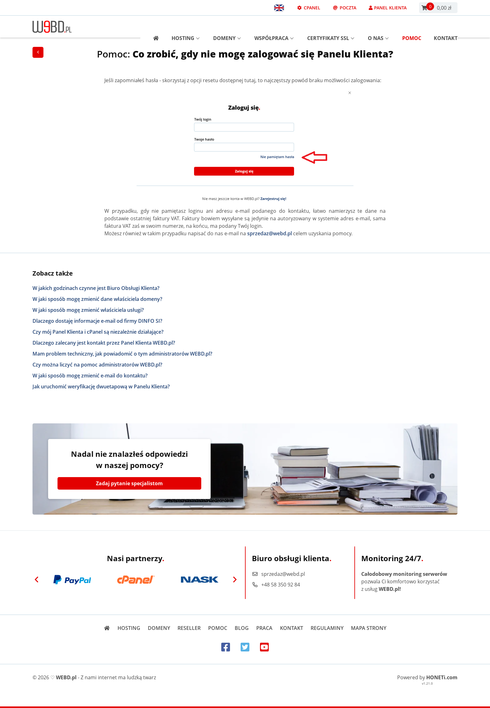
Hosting (186, 26)
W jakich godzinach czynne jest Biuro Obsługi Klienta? (95, 288)
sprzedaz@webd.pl (269, 233)
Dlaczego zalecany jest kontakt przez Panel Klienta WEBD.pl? (103, 342)
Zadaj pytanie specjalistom (129, 483)
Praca (264, 628)
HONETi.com (442, 677)
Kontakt (446, 26)
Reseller (189, 628)
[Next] (235, 580)
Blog (242, 628)
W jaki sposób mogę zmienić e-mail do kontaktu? (90, 375)
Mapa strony (368, 628)
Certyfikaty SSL (330, 26)
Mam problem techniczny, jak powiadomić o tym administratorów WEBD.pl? (122, 353)
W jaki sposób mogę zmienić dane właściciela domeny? (97, 299)
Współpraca (274, 26)
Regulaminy (327, 628)
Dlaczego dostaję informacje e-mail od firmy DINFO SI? (97, 320)
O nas (378, 26)
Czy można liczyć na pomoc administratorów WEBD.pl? (97, 364)
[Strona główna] (153, 26)
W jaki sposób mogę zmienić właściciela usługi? (88, 310)
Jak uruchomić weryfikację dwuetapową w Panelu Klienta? (101, 386)
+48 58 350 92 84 (276, 584)
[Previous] (36, 580)
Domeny (227, 26)
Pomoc (411, 26)
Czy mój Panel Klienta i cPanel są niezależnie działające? (97, 331)
